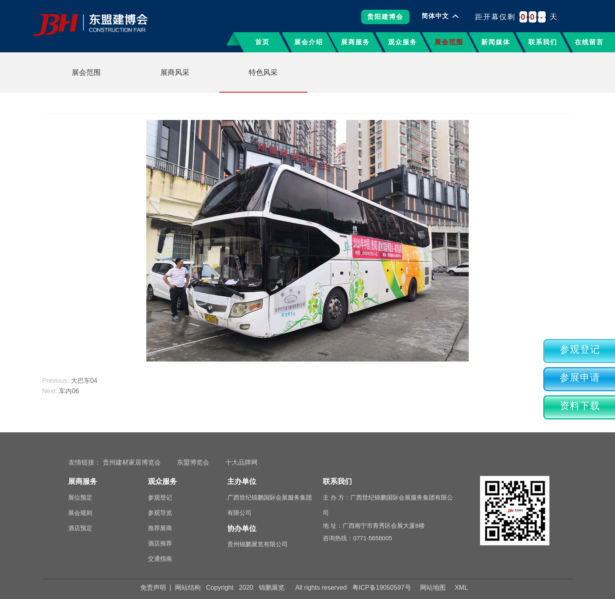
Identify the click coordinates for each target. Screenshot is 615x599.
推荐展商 (160, 528)
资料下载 (580, 406)
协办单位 (241, 529)
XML (461, 587)
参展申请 (580, 377)
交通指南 (160, 558)
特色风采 (263, 72)
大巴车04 (84, 380)
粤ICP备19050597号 (381, 587)
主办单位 (241, 481)
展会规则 (80, 512)
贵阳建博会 (385, 19)
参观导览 (160, 512)
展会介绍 (308, 42)
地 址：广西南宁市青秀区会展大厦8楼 (389, 525)
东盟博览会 (193, 462)
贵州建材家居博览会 (132, 462)
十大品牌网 (241, 462)
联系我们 (542, 42)
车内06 (69, 391)
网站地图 (433, 587)
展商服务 (355, 42)
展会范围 (448, 42)
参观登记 (580, 349)
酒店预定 (80, 528)
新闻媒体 (495, 42)
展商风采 (174, 72)
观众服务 (402, 42)
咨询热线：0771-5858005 (357, 538)
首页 (262, 42)
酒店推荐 (160, 543)
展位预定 (80, 497)
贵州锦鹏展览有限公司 (257, 544)
